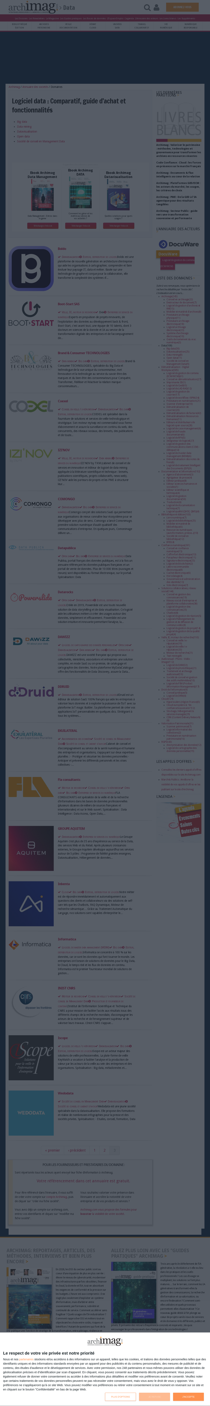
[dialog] (105, 1369)
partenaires (26, 1359)
